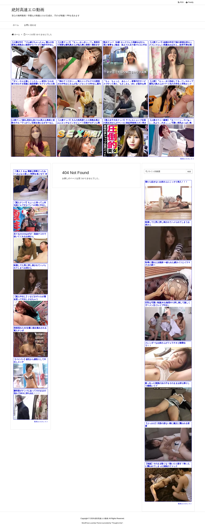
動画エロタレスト (187, 159)
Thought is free (117, 523)
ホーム (17, 34)
